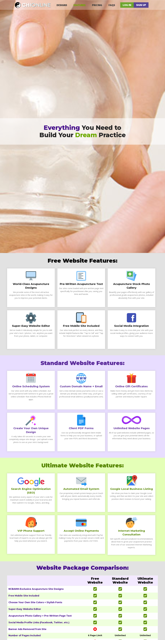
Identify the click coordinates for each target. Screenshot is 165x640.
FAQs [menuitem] (112, 5)
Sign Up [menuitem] (141, 5)
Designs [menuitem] (62, 5)
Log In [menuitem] (127, 5)
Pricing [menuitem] (97, 5)
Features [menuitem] (79, 5)
